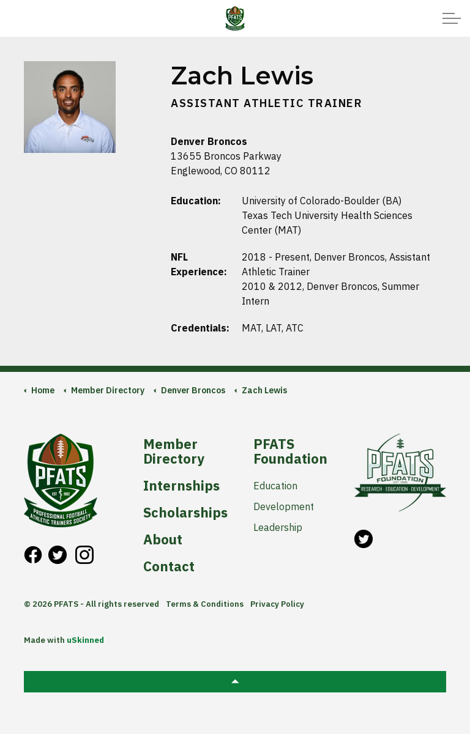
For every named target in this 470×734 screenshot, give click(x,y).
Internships (181, 485)
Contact (169, 566)
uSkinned (85, 640)
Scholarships (184, 512)
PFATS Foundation (290, 451)
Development (283, 506)
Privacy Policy (277, 604)
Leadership (277, 527)
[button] (235, 681)
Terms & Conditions (205, 604)
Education (275, 486)
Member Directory (173, 451)
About (162, 539)
